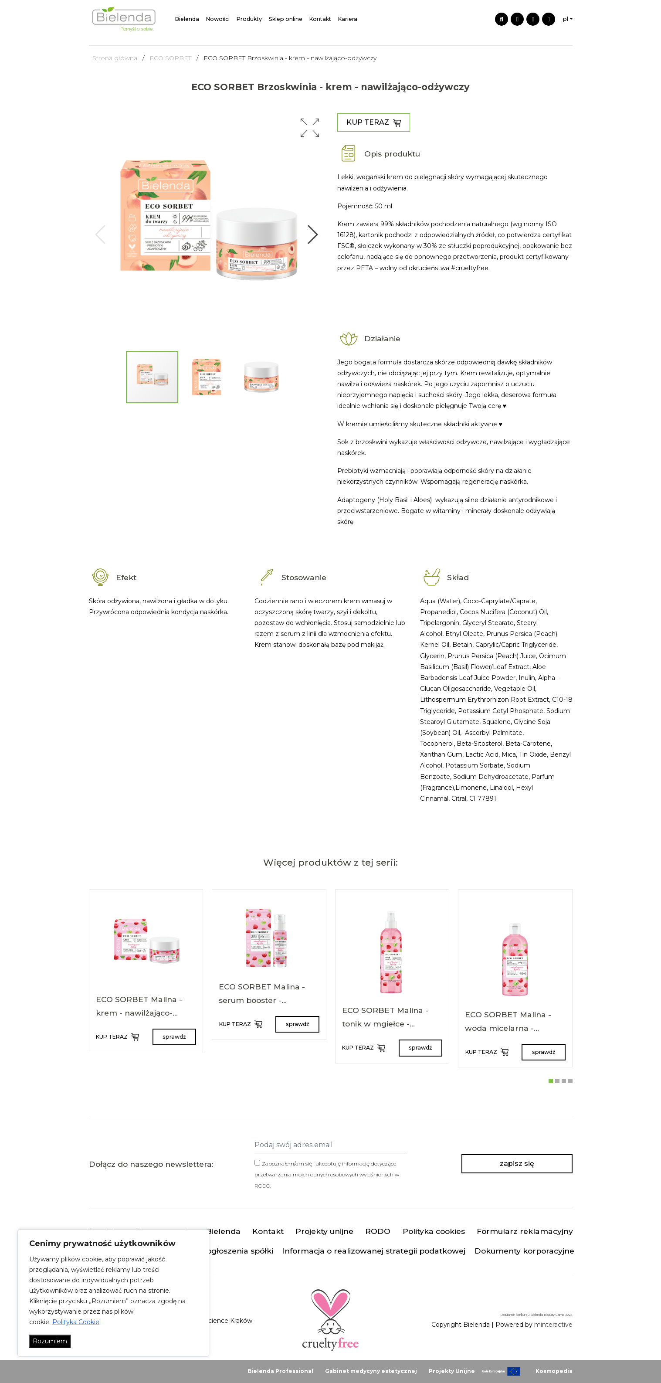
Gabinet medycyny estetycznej (371, 1371)
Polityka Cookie (75, 1322)
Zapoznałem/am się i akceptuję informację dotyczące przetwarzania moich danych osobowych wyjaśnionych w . (326, 1174)
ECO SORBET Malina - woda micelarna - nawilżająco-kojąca (508, 1028)
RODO (262, 1186)
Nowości (218, 19)
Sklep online (285, 19)
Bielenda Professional (280, 1371)
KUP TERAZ (373, 122)
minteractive (553, 1325)
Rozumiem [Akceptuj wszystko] (50, 1341)
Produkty (249, 19)
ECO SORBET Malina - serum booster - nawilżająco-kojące (262, 1000)
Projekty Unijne (452, 1371)
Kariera (347, 19)
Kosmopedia (554, 1371)
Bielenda (187, 19)
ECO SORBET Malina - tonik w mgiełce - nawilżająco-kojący (385, 1024)
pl (565, 19)
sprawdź (174, 1036)
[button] (310, 128)
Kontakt (320, 19)
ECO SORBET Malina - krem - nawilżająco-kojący (139, 1013)
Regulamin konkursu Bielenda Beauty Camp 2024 (536, 1315)
